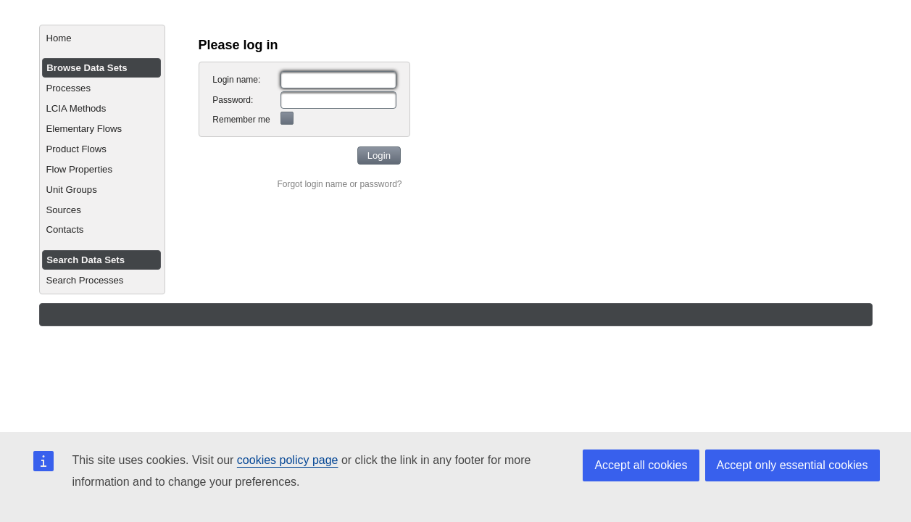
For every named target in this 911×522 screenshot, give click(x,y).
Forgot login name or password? (339, 184)
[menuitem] (102, 38)
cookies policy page (287, 460)
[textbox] (338, 79)
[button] (379, 155)
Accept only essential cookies (792, 465)
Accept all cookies (640, 465)
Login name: (236, 80)
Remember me (241, 120)
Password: (232, 100)
